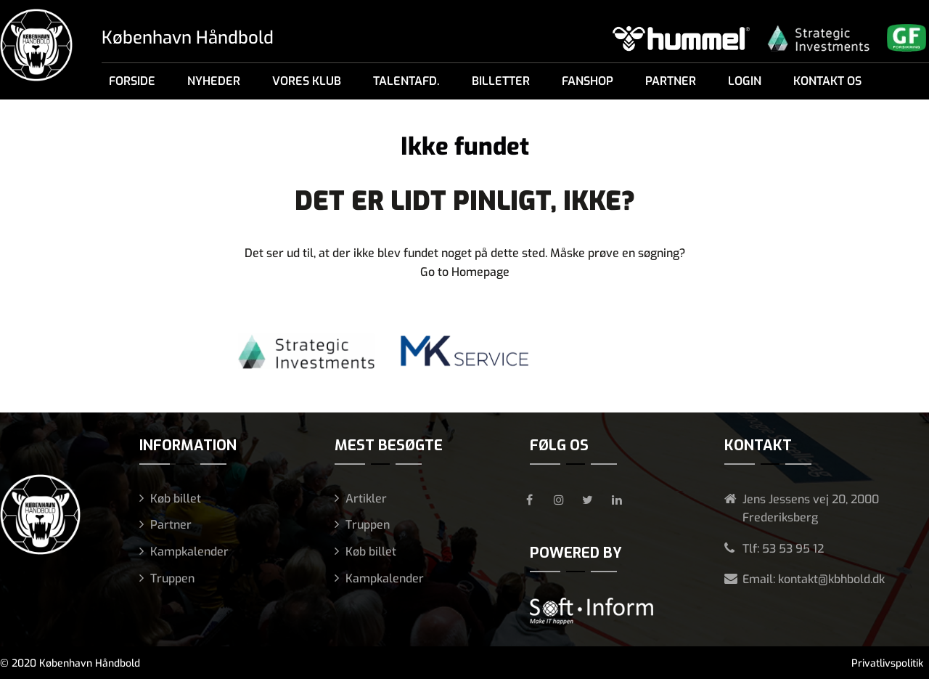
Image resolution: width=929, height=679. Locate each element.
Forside (132, 81)
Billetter (501, 81)
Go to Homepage (464, 272)
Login (744, 81)
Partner (670, 81)
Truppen (172, 578)
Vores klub (306, 81)
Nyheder (213, 81)
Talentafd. (406, 81)
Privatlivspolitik (887, 663)
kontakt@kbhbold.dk (831, 579)
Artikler (366, 498)
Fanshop (587, 81)
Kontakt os (827, 81)
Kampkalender (189, 551)
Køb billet (175, 498)
